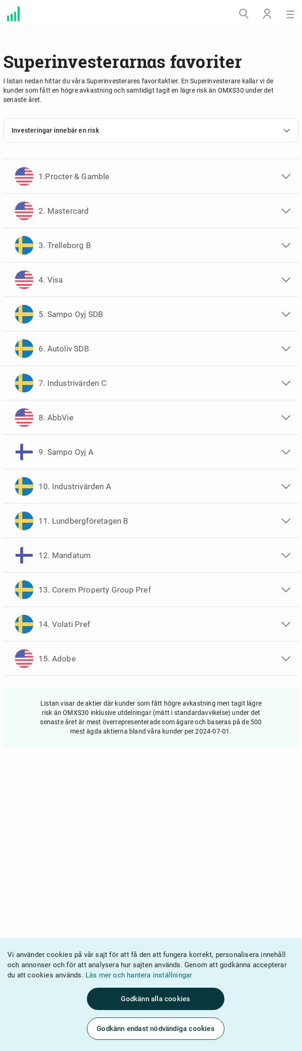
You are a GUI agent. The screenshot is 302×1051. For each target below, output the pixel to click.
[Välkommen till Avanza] (13, 14)
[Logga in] (267, 13)
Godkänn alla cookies (155, 999)
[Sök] (244, 13)
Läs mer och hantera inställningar (138, 975)
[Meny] (290, 13)
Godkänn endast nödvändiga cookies (156, 1028)
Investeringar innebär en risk (151, 130)
